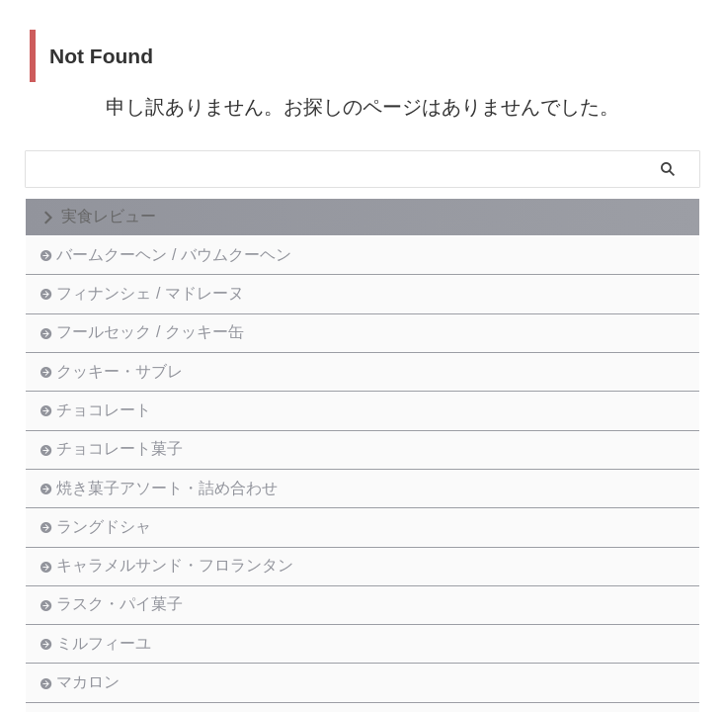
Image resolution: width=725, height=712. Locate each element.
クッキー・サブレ (124, 414)
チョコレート (108, 466)
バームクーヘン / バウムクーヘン (178, 260)
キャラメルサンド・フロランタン (179, 672)
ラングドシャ (108, 620)
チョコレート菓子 (124, 517)
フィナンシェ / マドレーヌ (154, 312)
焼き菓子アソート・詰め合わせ (171, 569)
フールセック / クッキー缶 (154, 363)
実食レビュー (108, 216)
